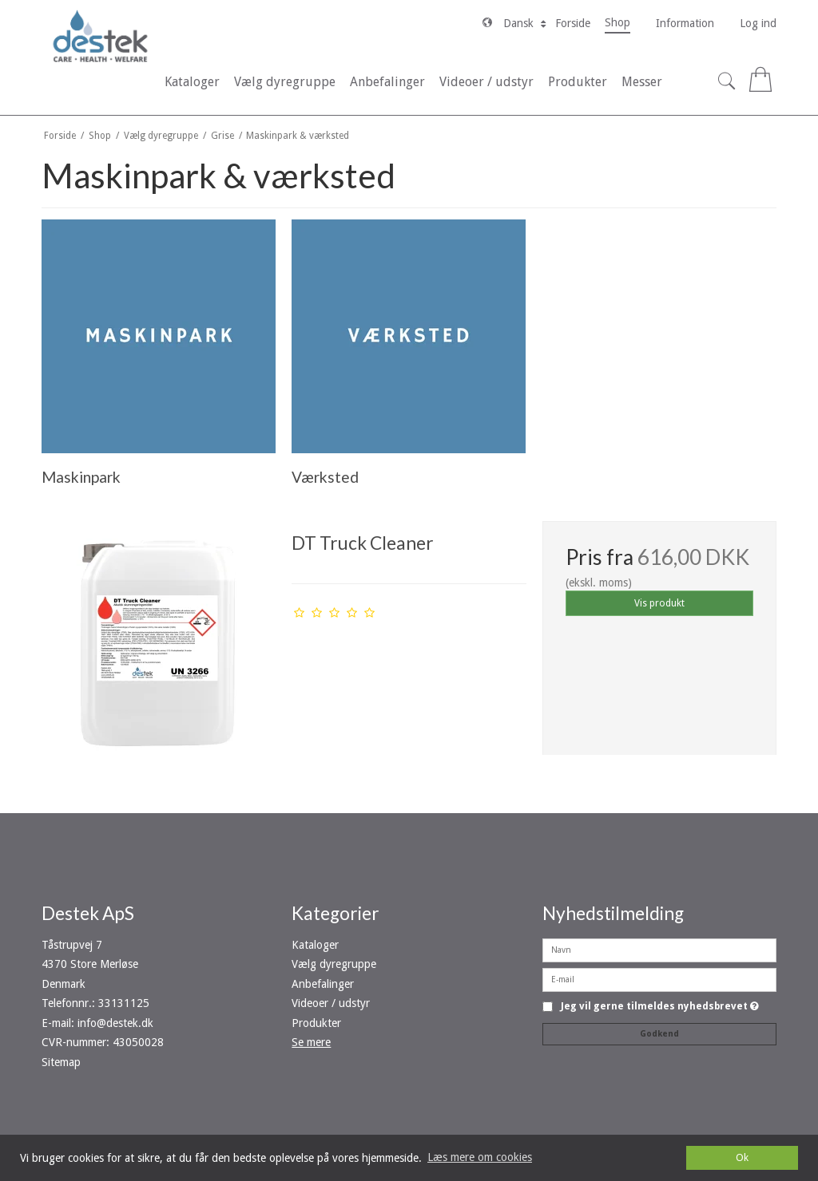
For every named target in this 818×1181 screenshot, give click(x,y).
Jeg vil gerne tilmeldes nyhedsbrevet (660, 1006)
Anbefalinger (323, 984)
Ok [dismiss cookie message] (742, 1157)
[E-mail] (659, 979)
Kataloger (315, 944)
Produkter (316, 1023)
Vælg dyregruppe (334, 964)
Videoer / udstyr (331, 1003)
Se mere (311, 1042)
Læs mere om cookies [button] (479, 1157)
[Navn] (659, 949)
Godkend (659, 1034)
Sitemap (61, 1062)
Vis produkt (659, 603)
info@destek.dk (115, 1023)
